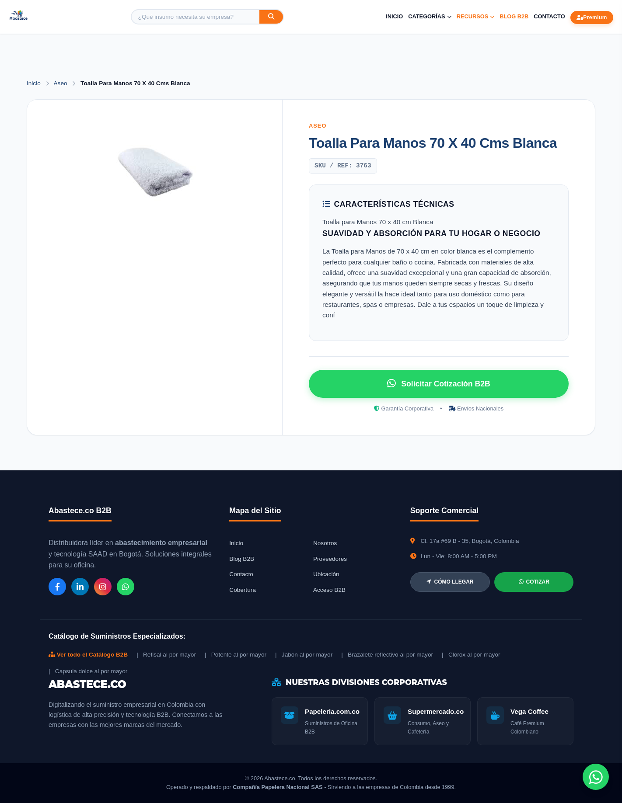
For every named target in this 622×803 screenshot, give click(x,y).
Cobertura (242, 590)
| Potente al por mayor (235, 654)
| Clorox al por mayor (471, 654)
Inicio (394, 16)
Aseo (61, 83)
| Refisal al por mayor (166, 654)
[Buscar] (271, 17)
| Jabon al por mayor (303, 654)
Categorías (429, 16)
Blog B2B (514, 16)
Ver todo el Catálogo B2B (88, 654)
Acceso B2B (329, 590)
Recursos (476, 16)
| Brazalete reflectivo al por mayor (387, 654)
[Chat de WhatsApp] (596, 777)
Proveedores (330, 559)
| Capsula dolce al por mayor (88, 671)
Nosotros (325, 543)
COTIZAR (534, 582)
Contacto (549, 16)
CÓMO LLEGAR (449, 582)
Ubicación (326, 574)
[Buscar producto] (195, 17)
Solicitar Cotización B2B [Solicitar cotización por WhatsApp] (438, 383)
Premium (592, 17)
